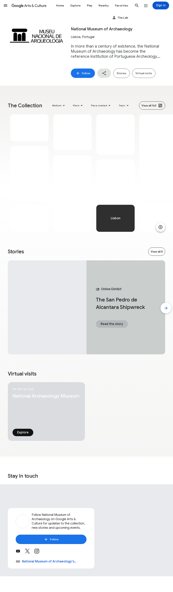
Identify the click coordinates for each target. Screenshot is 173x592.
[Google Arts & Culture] (29, 5)
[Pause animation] (160, 227)
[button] (5, 5)
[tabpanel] (29, 173)
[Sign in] (160, 5)
